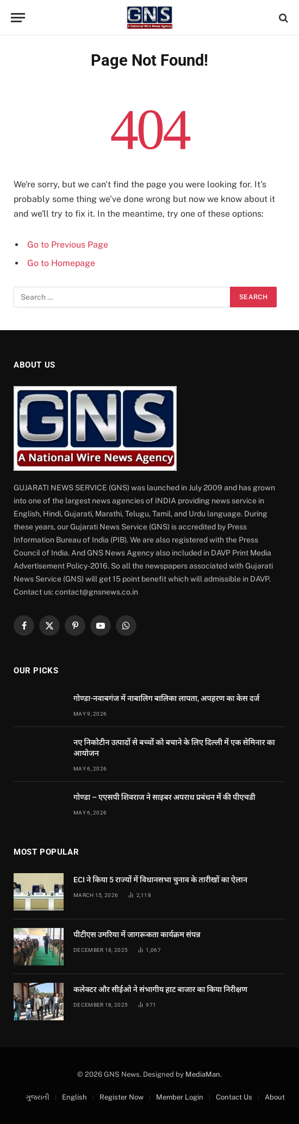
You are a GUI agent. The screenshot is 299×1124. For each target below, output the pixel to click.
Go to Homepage (61, 263)
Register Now (121, 1097)
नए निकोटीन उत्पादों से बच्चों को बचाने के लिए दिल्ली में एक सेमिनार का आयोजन (174, 747)
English (74, 1097)
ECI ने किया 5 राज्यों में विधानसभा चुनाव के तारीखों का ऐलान (160, 879)
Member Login (179, 1097)
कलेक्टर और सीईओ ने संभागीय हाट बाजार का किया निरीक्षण (160, 989)
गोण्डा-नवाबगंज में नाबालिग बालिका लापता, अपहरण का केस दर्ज (166, 698)
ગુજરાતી (37, 1097)
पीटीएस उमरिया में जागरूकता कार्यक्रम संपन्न (137, 934)
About (275, 1097)
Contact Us (234, 1097)
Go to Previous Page (67, 244)
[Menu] (18, 17)
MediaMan (202, 1074)
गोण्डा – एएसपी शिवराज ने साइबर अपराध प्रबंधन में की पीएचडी (164, 797)
